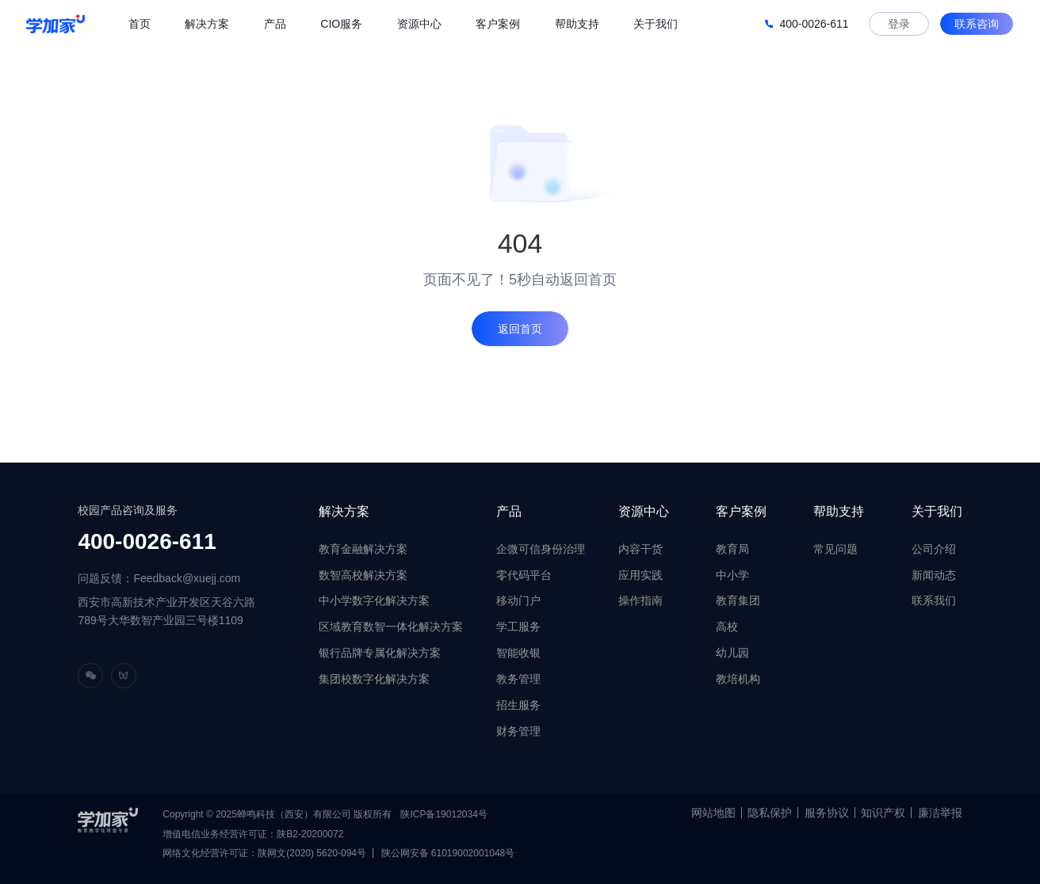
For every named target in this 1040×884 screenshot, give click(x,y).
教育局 (732, 549)
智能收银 (518, 652)
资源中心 (643, 511)
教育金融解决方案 (363, 549)
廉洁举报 (940, 812)
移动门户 (518, 600)
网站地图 (713, 812)
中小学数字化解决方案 (374, 600)
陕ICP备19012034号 (443, 814)
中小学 (732, 575)
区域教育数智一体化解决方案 (391, 626)
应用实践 (640, 575)
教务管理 (518, 679)
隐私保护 (770, 812)
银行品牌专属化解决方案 (380, 652)
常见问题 (835, 549)
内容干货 (640, 549)
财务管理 (518, 731)
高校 (727, 626)
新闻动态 (934, 575)
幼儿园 (732, 652)
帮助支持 (838, 511)
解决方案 (344, 511)
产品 (509, 511)
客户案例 (741, 511)
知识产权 (883, 812)
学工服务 (518, 626)
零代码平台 (524, 575)
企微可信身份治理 (540, 549)
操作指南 (640, 600)
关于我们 (937, 511)
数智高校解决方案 (363, 575)
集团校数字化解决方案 (374, 679)
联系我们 (934, 600)
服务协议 (827, 812)
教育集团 (738, 600)
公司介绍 (934, 549)
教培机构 (738, 679)
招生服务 (518, 705)
